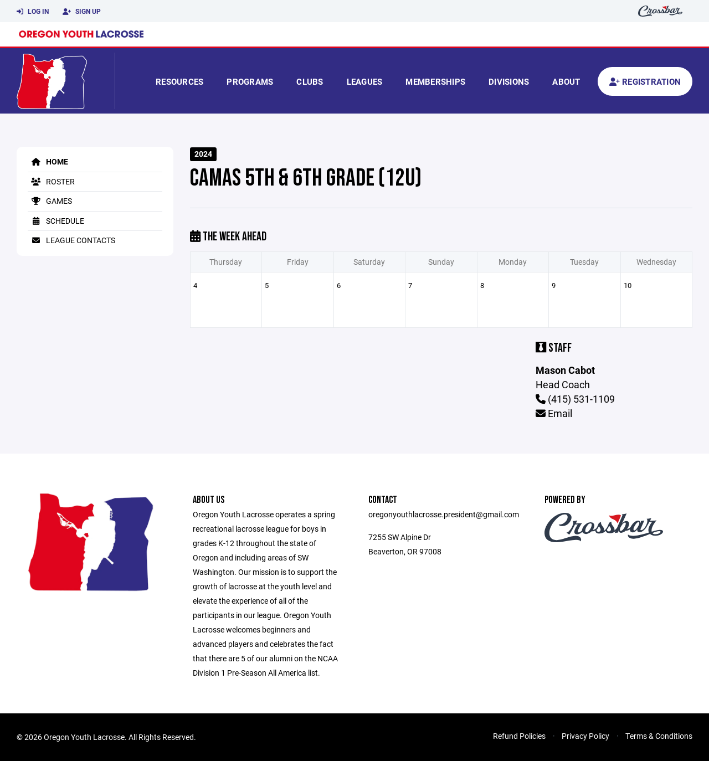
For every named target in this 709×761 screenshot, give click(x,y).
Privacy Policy (585, 736)
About (566, 81)
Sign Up (82, 12)
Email (554, 413)
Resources (179, 81)
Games (50, 201)
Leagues (365, 81)
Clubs (309, 81)
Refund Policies (519, 736)
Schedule (56, 220)
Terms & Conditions (658, 736)
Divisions (509, 81)
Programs (250, 81)
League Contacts (71, 240)
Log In (33, 12)
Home (48, 161)
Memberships (435, 81)
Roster (51, 181)
